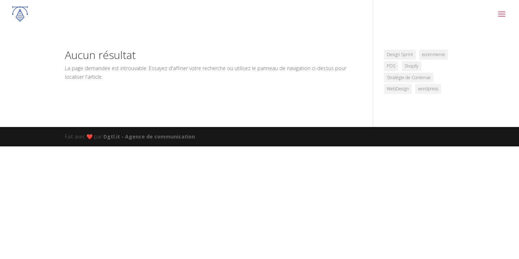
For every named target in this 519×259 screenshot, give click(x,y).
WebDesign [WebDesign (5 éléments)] (398, 89)
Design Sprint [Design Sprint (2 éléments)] (400, 54)
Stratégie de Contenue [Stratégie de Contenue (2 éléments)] (409, 77)
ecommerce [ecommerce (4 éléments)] (433, 54)
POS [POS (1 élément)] (391, 66)
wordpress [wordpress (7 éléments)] (428, 89)
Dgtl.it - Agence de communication (149, 136)
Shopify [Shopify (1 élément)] (411, 66)
